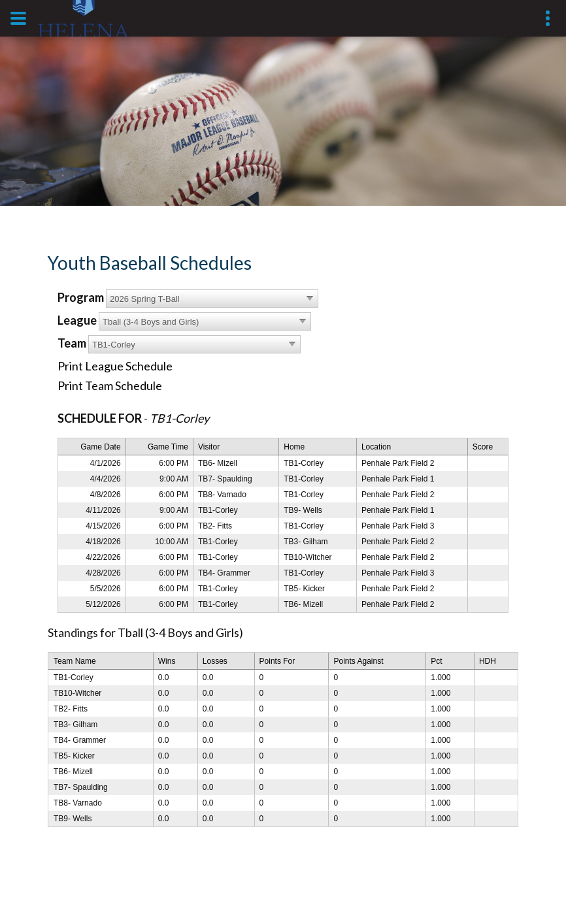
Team (72, 343)
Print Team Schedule (110, 385)
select (310, 298)
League (77, 320)
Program (81, 297)
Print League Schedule (115, 366)
